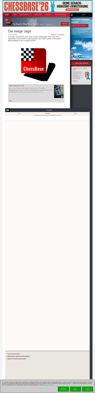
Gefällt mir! (53, 34)
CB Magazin (38, 14)
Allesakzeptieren (87, 389)
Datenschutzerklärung (48, 385)
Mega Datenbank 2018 (16, 86)
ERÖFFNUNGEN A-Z (25, 14)
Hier (72, 383)
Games (75, 113)
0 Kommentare (60, 34)
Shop (7, 14)
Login (83, 15)
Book (19, 113)
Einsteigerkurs (60, 14)
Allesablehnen (75, 389)
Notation (47, 113)
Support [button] (48, 14)
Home (15, 14)
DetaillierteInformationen (63, 389)
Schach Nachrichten (25, 24)
